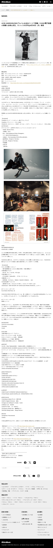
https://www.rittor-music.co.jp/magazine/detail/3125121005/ (25, 83)
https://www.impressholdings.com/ (22, 438)
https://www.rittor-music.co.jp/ (26, 426)
